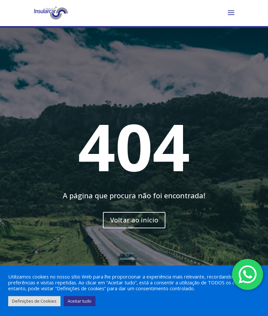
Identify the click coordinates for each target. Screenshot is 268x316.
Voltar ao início (134, 220)
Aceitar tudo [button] (80, 301)
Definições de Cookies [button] (34, 301)
